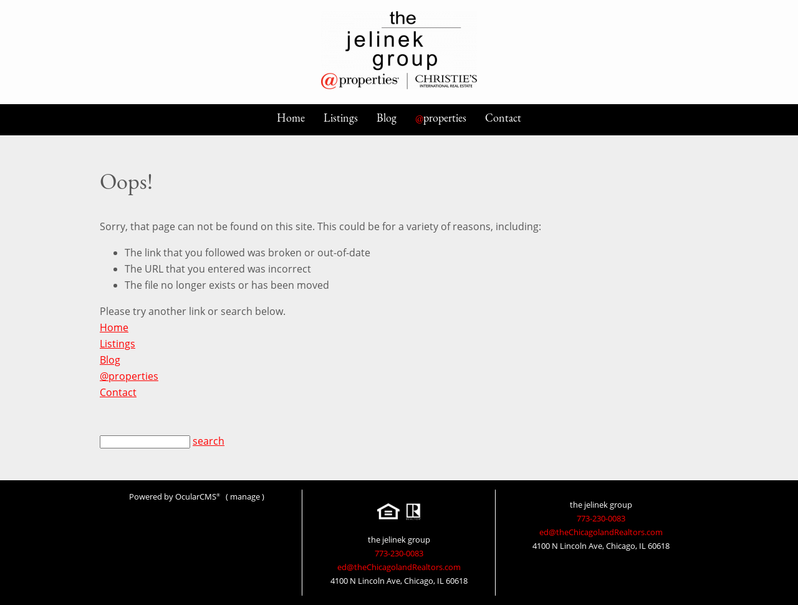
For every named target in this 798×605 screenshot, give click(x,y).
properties (440, 117)
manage (245, 496)
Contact (503, 117)
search (208, 441)
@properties (129, 376)
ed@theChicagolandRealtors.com (399, 567)
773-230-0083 (399, 553)
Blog (387, 117)
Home (291, 117)
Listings (341, 117)
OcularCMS (197, 496)
